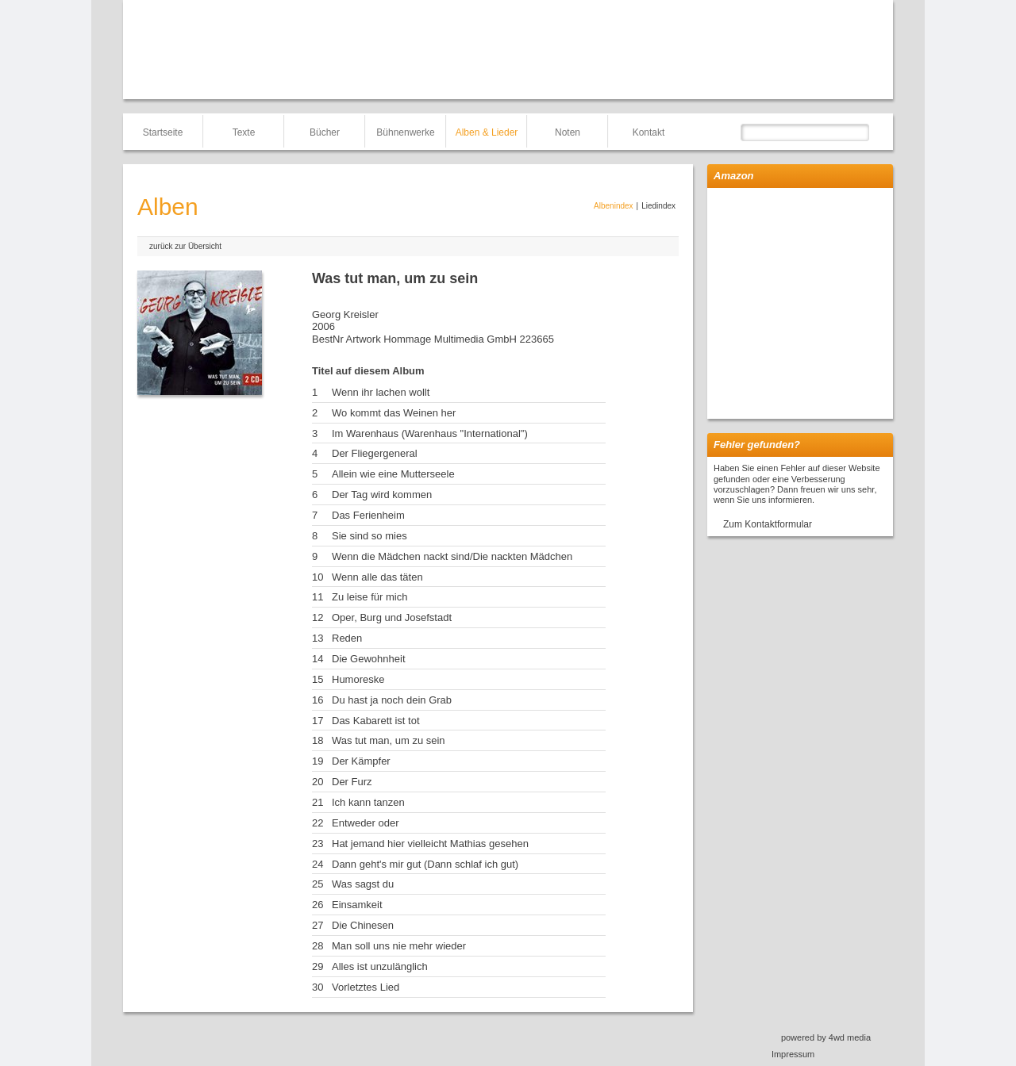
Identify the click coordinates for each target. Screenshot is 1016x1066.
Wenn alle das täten (377, 577)
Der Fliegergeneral (375, 453)
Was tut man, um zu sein (388, 740)
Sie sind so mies (369, 536)
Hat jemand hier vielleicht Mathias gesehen (430, 843)
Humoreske (358, 679)
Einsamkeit (357, 905)
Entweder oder (365, 823)
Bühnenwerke (405, 132)
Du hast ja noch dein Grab (392, 700)
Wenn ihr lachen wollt (380, 392)
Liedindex (658, 205)
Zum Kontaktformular (767, 524)
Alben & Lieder (487, 132)
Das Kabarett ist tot (376, 721)
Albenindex (613, 205)
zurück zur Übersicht (185, 246)
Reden (347, 638)
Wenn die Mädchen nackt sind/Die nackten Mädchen (452, 556)
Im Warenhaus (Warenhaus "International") (430, 433)
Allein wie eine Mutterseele (393, 474)
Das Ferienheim (368, 515)
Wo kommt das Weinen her (394, 413)
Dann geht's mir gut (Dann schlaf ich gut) (425, 864)
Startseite (163, 132)
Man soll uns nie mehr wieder (399, 946)
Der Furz (352, 782)
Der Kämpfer (361, 761)
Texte (244, 132)
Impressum (793, 1054)
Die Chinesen (363, 925)
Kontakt (649, 132)
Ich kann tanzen (368, 802)
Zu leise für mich (369, 597)
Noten (567, 132)
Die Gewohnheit (369, 659)
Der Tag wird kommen (382, 494)
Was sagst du (363, 884)
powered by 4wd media (826, 1037)
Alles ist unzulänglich (380, 966)
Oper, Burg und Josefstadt (392, 617)
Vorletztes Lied (365, 987)
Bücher (325, 132)
